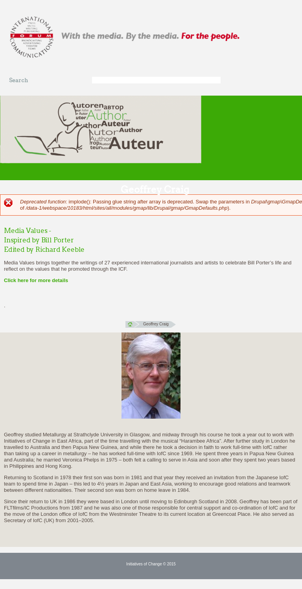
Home (132, 324)
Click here (16, 280)
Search (18, 80)
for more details (48, 280)
